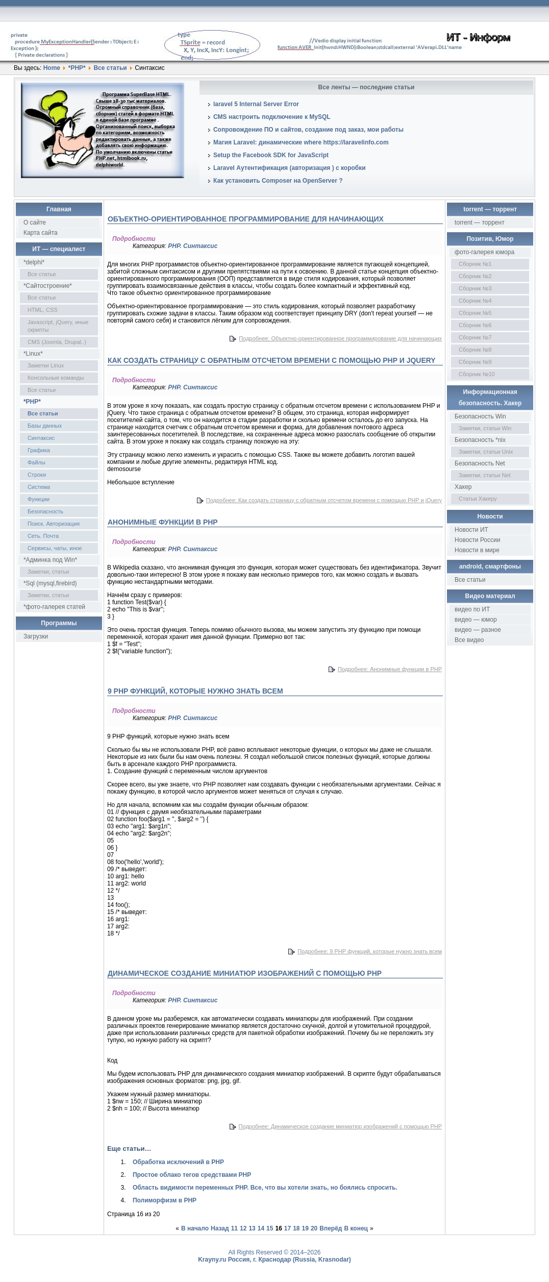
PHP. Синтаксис (192, 246)
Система (39, 487)
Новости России (477, 540)
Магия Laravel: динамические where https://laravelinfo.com (301, 142)
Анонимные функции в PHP (163, 522)
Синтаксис (41, 438)
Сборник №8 (475, 350)
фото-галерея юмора (484, 252)
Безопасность (45, 511)
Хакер (463, 486)
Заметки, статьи (48, 572)
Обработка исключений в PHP (178, 1162)
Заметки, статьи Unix (486, 452)
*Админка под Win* (50, 559)
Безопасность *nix (480, 439)
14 (261, 1228)
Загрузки (35, 636)
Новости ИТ (471, 529)
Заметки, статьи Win (485, 428)
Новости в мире (477, 550)
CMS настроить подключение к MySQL (272, 116)
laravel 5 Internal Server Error (256, 104)
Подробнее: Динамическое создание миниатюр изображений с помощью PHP (340, 1126)
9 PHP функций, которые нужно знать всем (195, 691)
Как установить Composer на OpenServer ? (278, 180)
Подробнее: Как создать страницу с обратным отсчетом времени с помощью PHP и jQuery (324, 500)
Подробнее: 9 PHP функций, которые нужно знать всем (369, 951)
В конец (355, 1228)
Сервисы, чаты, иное (55, 548)
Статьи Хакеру (478, 499)
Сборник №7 (475, 337)
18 (296, 1228)
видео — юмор (476, 619)
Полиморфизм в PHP (164, 1200)
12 (243, 1228)
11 (234, 1228)
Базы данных (45, 426)
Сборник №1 (475, 264)
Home (51, 67)
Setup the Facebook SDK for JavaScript (271, 155)
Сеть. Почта (43, 536)
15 (269, 1228)
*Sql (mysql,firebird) (50, 583)
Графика (39, 450)
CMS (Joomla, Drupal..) (57, 342)
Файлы (36, 462)
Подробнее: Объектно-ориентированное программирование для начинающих (340, 338)
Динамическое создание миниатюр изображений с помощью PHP (245, 973)
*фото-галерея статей (54, 606)
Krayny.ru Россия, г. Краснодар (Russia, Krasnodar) (274, 1259)
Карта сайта (40, 232)
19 (305, 1228)
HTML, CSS (43, 310)
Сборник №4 (475, 301)
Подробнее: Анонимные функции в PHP (390, 669)
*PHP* (77, 67)
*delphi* (33, 262)
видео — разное (478, 629)
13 (251, 1228)
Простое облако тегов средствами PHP (192, 1174)
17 (287, 1228)
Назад (220, 1228)
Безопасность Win (480, 416)
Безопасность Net (480, 463)
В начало (195, 1228)
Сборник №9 (475, 362)
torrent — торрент (480, 222)
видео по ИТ (472, 609)
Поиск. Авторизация (54, 524)
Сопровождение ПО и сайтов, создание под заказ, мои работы (308, 129)
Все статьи (110, 67)
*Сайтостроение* (47, 285)
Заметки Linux (46, 365)
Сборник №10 (477, 374)
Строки (37, 475)
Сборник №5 (475, 313)
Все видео (469, 640)
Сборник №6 (475, 325)
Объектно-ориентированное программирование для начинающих (246, 219)
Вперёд (330, 1228)
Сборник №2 (475, 276)
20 (314, 1228)
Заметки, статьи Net (485, 475)
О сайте (34, 222)
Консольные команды (56, 378)
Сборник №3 (475, 288)
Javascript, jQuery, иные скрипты (58, 326)
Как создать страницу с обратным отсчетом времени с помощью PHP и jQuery (272, 360)
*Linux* (33, 353)
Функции (38, 499)
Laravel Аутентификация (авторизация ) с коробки (289, 167)
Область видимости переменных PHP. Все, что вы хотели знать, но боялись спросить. (265, 1187)
